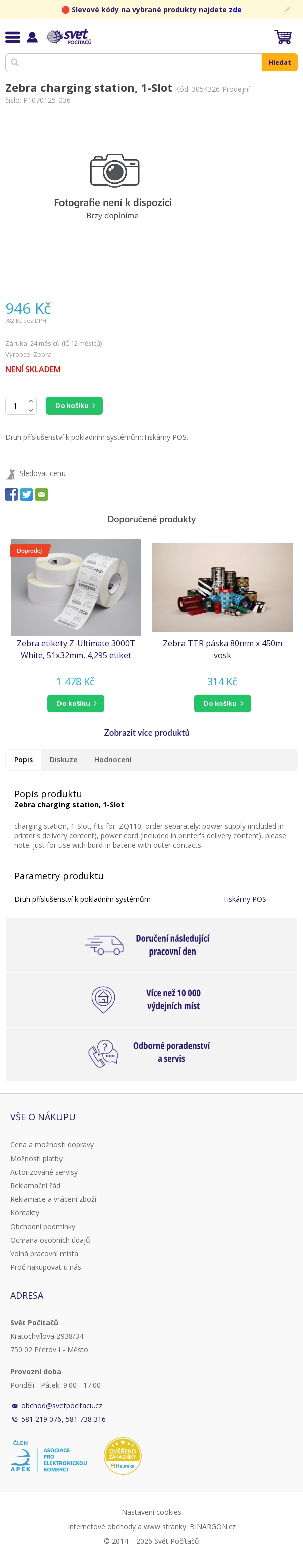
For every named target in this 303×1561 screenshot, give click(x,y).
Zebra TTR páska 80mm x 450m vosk (222, 649)
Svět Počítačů (67, 36)
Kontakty (24, 1212)
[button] (76, 703)
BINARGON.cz (213, 1526)
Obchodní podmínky (42, 1226)
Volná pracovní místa (44, 1253)
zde (235, 9)
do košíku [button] (73, 703)
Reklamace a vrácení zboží (53, 1199)
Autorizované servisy (44, 1172)
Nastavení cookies (151, 1512)
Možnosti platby (36, 1158)
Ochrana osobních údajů (50, 1240)
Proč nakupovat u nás (45, 1267)
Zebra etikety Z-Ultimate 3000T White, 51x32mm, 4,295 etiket (76, 649)
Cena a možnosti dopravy (52, 1144)
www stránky (165, 1526)
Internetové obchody (102, 1526)
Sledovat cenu (43, 473)
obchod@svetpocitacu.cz (61, 1405)
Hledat (279, 62)
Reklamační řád (35, 1185)
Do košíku (72, 405)
